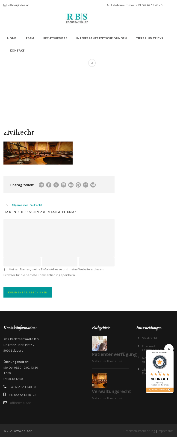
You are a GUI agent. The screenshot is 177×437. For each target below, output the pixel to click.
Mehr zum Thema (107, 361)
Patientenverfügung (114, 354)
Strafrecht (149, 338)
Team (30, 38)
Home (11, 38)
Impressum (166, 431)
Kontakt (17, 50)
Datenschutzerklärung (139, 431)
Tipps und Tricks (149, 38)
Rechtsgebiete (55, 38)
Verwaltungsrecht (111, 391)
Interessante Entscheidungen (101, 38)
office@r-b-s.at (18, 5)
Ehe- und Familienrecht (152, 348)
